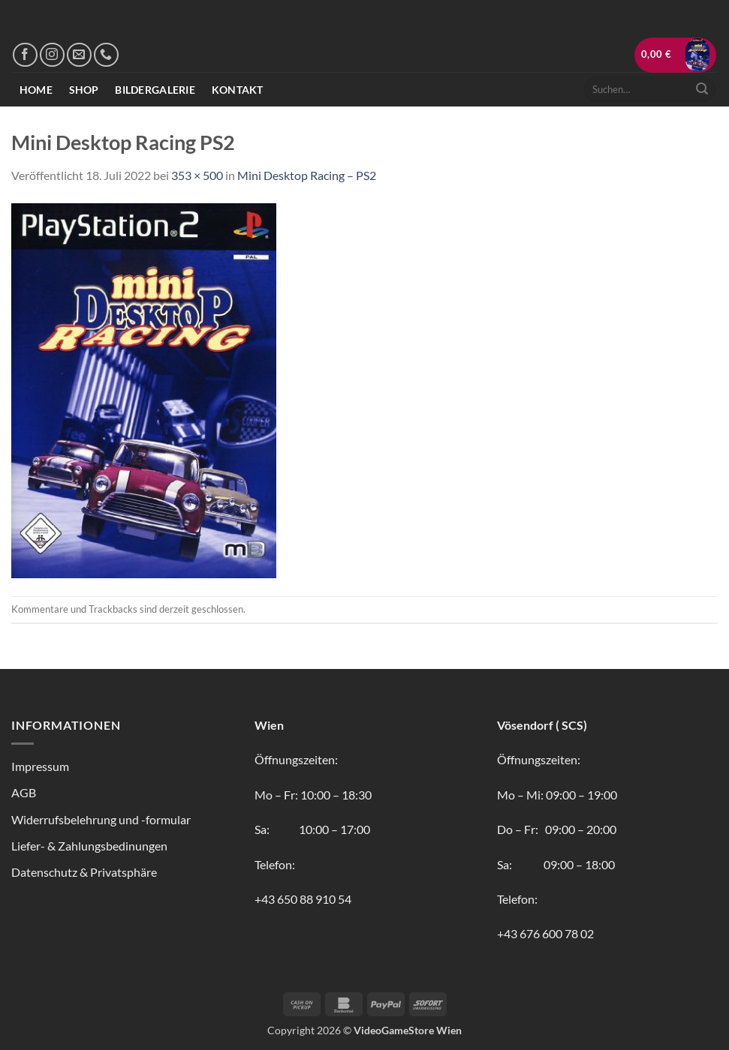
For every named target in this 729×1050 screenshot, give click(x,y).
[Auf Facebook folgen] (25, 55)
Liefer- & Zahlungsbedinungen (89, 845)
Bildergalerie (155, 89)
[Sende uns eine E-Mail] (79, 55)
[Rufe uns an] (106, 55)
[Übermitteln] (702, 89)
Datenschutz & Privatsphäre (84, 872)
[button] (675, 55)
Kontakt (238, 89)
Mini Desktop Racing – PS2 (306, 175)
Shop (84, 89)
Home (36, 89)
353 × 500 (197, 175)
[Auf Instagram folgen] (52, 55)
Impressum (40, 766)
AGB (23, 792)
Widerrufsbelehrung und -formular (101, 819)
